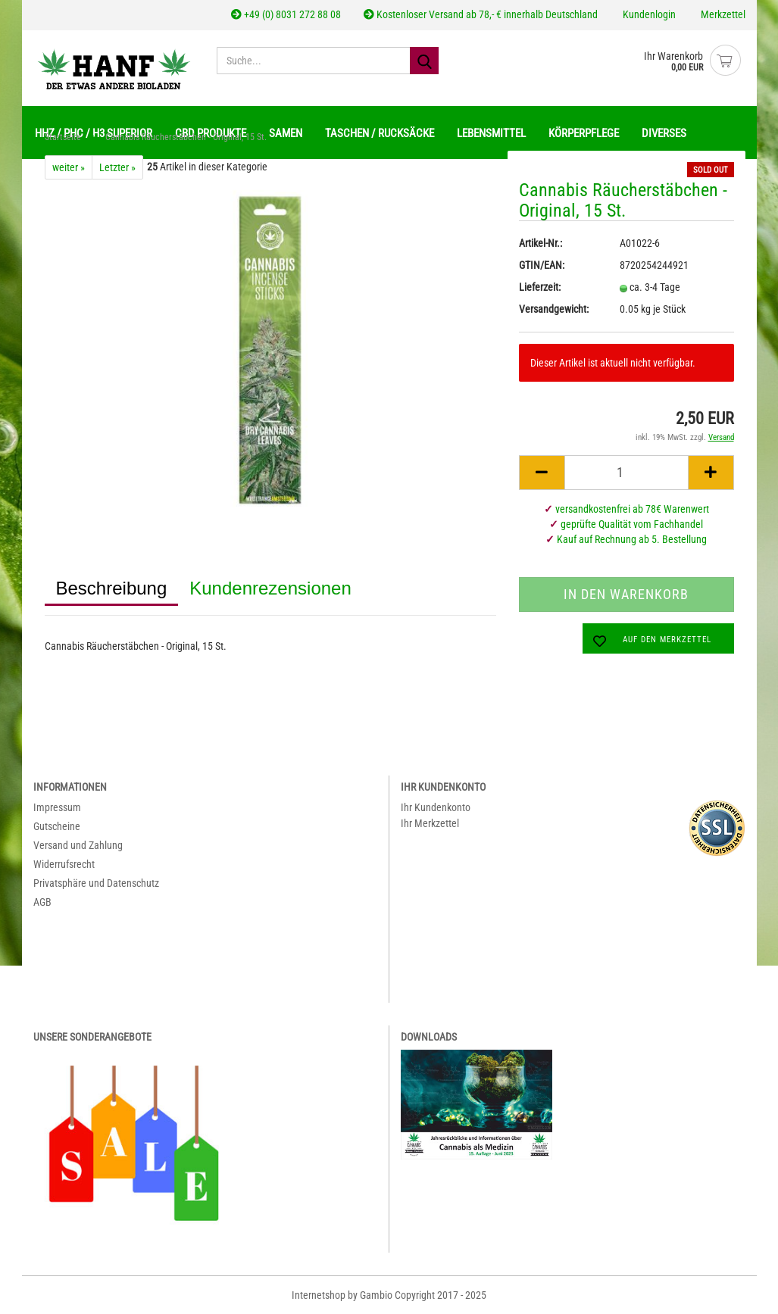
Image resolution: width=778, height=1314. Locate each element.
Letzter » (117, 167)
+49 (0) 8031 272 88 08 (286, 14)
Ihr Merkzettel (430, 823)
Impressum (57, 807)
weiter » (68, 167)
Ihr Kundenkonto (435, 807)
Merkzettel (721, 14)
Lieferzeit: (540, 287)
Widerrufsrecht (64, 864)
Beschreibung (111, 588)
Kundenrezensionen (270, 588)
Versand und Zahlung (78, 845)
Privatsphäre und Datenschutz (96, 883)
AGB (42, 902)
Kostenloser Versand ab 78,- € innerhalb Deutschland (481, 14)
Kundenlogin (648, 14)
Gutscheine (56, 826)
